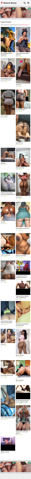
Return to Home (24, 24)
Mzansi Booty (8, 3)
